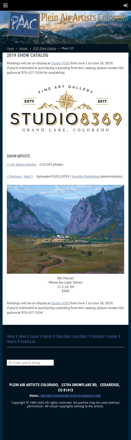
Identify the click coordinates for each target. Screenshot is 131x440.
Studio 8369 (60, 63)
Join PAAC (80, 336)
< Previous (14, 176)
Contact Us (27, 341)
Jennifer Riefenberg (86, 176)
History (11, 341)
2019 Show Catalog (44, 48)
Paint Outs (63, 336)
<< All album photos (21, 164)
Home (10, 48)
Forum (34, 336)
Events (47, 336)
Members (98, 336)
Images (23, 48)
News (22, 336)
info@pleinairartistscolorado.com (70, 396)
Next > (28, 176)
